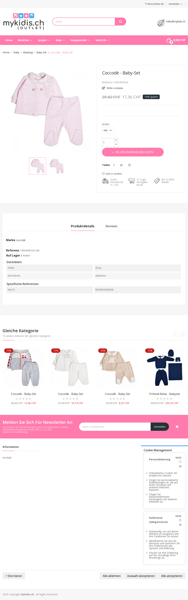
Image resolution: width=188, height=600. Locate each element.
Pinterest (129, 165)
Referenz (12, 250)
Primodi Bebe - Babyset (164, 394)
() (154, 4)
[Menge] (108, 142)
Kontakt (7, 457)
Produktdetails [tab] (82, 226)
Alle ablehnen (112, 576)
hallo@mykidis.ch (175, 21)
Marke (10, 240)
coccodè (21, 240)
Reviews (111, 226)
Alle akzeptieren (171, 576)
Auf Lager (13, 255)
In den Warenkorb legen (134, 152)
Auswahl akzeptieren (141, 576)
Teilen (114, 165)
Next (94, 110)
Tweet (121, 165)
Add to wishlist (112, 173)
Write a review (114, 88)
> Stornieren (14, 576)
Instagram (177, 426)
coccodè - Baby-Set (23, 394)
